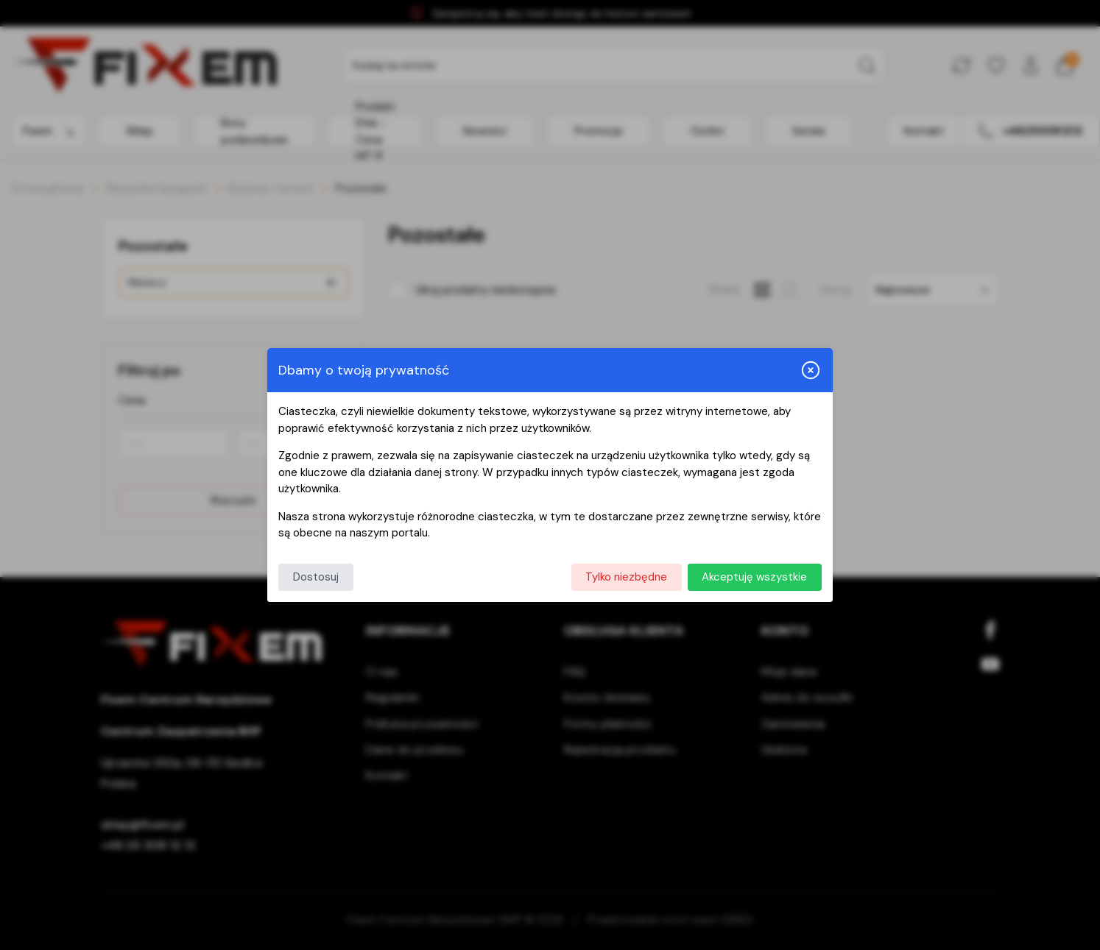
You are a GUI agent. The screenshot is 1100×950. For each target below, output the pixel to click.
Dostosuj (316, 577)
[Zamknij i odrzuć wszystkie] (811, 370)
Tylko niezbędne (626, 577)
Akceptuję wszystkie (754, 577)
